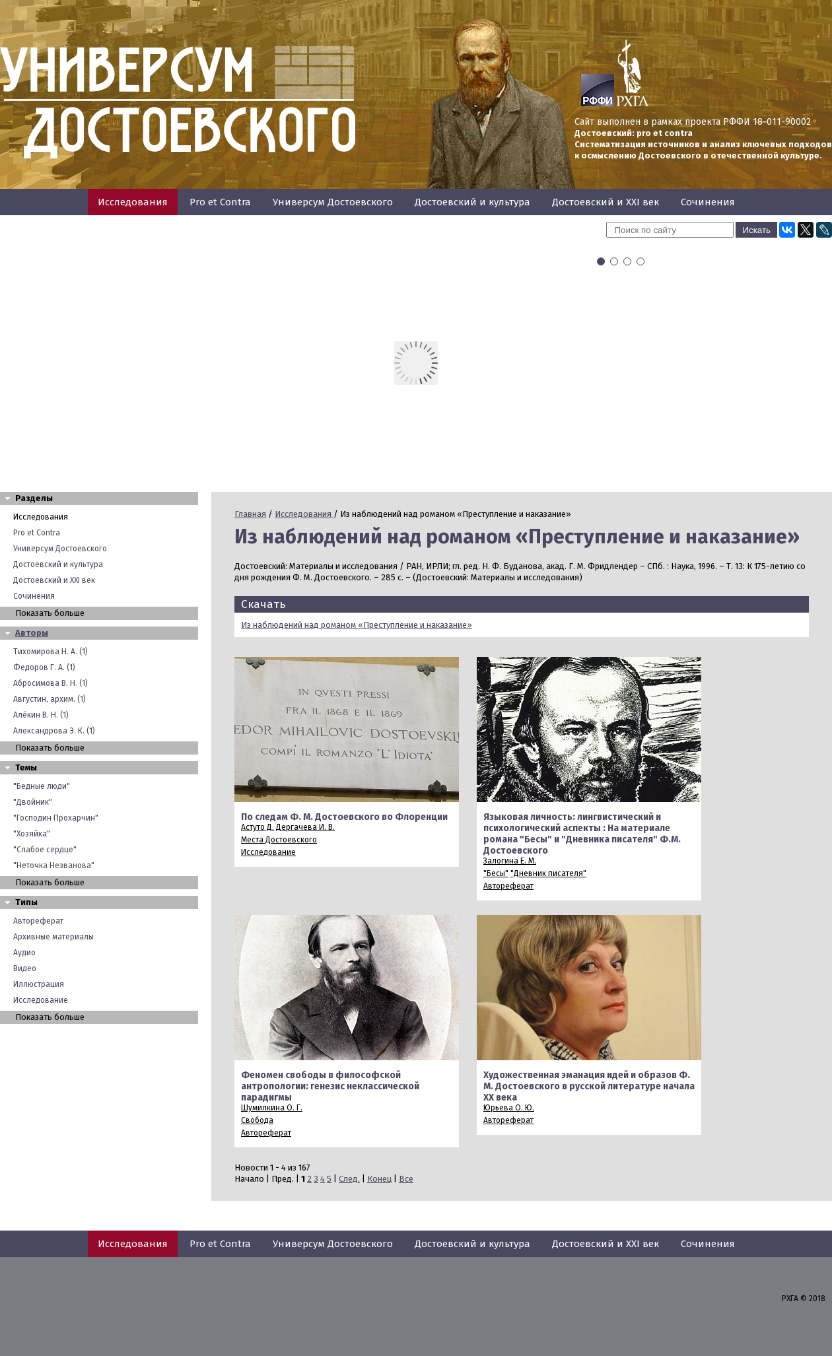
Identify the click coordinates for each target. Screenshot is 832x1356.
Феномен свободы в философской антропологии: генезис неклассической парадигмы (330, 1086)
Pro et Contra (220, 202)
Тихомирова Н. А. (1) (50, 651)
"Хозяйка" (31, 833)
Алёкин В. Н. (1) (41, 715)
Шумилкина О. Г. (271, 1107)
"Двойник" (32, 802)
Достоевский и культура (472, 202)
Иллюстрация (38, 984)
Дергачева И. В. (305, 827)
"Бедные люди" (41, 786)
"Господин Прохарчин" (55, 818)
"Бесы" (495, 873)
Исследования (133, 202)
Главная (250, 514)
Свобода (257, 1120)
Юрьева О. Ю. (508, 1107)
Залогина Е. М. (509, 860)
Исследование (40, 1000)
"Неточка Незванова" (53, 865)
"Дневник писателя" (548, 873)
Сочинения (708, 202)
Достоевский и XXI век (605, 202)
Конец (379, 1179)
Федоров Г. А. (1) (44, 667)
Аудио (24, 952)
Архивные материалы (53, 936)
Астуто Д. (257, 827)
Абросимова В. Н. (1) (50, 683)
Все (406, 1179)
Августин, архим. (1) (49, 699)
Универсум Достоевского (333, 202)
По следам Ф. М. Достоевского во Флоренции (344, 817)
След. (349, 1179)
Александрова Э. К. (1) (54, 730)
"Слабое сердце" (45, 849)
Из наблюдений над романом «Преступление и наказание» (356, 625)
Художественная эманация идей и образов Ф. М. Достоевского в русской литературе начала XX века (589, 1086)
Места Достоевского (279, 839)
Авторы (31, 633)
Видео (24, 968)
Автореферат (38, 921)
